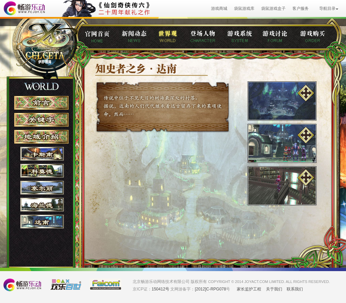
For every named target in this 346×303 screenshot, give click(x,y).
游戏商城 (219, 8)
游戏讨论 (281, 39)
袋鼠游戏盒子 (273, 8)
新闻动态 (139, 39)
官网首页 (102, 39)
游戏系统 (244, 39)
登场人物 (208, 39)
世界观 (173, 39)
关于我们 (274, 289)
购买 (318, 39)
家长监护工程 (249, 289)
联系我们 (295, 289)
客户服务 (300, 8)
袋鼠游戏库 (244, 8)
